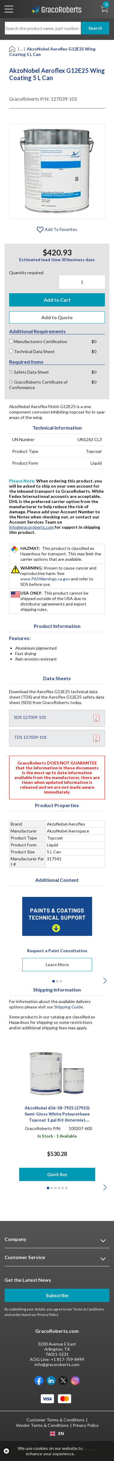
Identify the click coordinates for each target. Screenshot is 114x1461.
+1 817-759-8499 (67, 1359)
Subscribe (57, 1295)
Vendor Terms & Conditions (42, 1425)
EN (57, 1433)
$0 (94, 341)
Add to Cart (57, 300)
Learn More (57, 964)
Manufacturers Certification (38, 341)
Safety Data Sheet (29, 372)
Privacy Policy (47, 1315)
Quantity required (26, 272)
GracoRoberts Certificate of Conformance (38, 384)
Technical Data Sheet (32, 351)
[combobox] (57, 1433)
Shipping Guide (68, 1006)
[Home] (12, 48)
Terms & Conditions (88, 1309)
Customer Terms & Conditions (55, 1419)
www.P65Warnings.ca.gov (45, 578)
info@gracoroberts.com (31, 527)
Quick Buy (57, 1174)
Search (95, 28)
